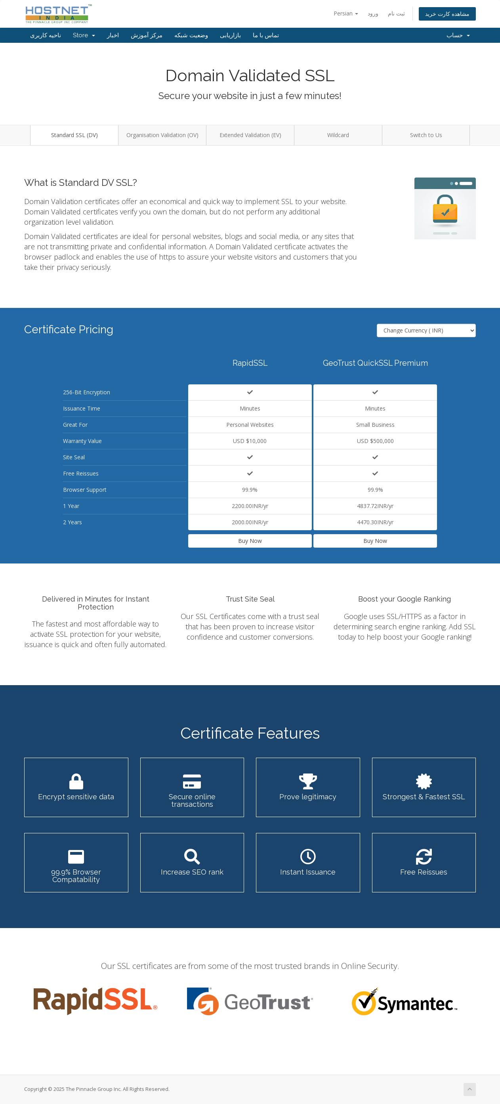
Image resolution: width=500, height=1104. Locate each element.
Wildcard (338, 135)
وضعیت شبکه (191, 35)
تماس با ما (266, 35)
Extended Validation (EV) (250, 135)
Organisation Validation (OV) (162, 135)
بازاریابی (230, 35)
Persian (346, 13)
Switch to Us (426, 135)
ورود (373, 13)
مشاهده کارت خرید (447, 13)
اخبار (113, 35)
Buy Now (250, 540)
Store (84, 35)
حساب (458, 35)
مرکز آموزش (146, 35)
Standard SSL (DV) (74, 135)
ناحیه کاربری (45, 35)
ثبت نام (396, 13)
